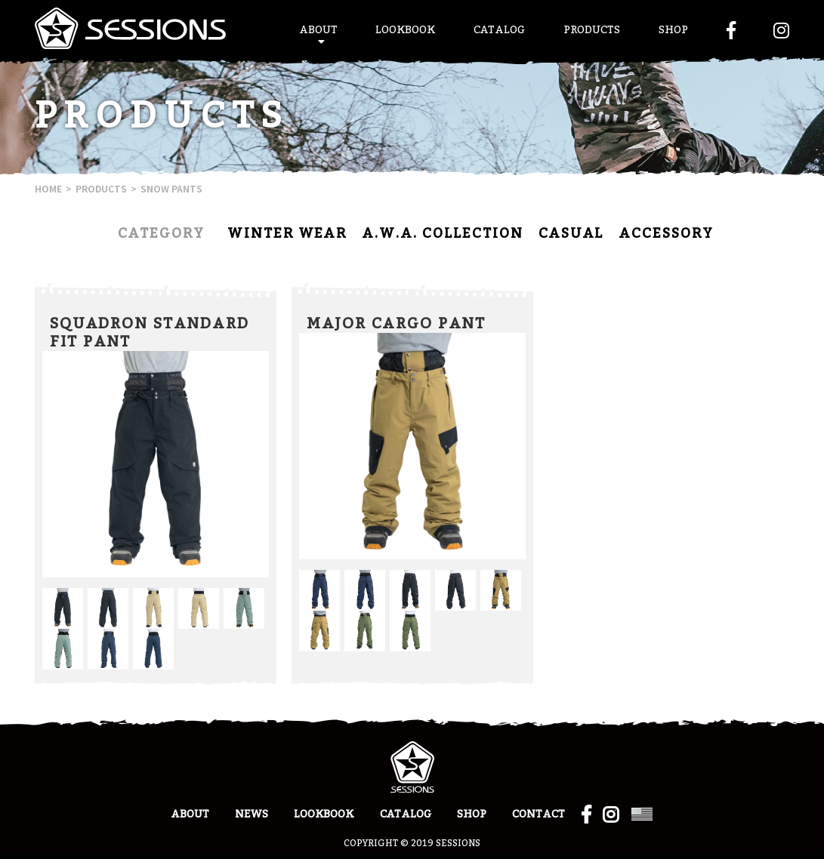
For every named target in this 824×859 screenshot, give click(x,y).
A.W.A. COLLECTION (442, 233)
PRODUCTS (591, 30)
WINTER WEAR (287, 233)
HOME (48, 188)
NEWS (251, 814)
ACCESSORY (666, 233)
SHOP (673, 30)
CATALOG (499, 30)
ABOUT (318, 30)
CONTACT (538, 814)
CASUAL (571, 233)
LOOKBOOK (405, 30)
